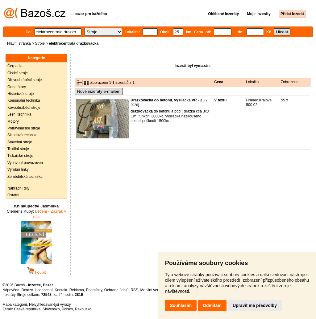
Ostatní (13, 195)
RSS (134, 290)
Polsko (67, 309)
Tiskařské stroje (20, 155)
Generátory (16, 87)
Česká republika (27, 309)
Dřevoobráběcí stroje (24, 80)
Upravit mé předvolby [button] (255, 305)
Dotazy (26, 290)
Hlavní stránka (19, 43)
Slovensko (51, 309)
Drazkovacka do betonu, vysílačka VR (164, 100)
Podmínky (94, 290)
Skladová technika (22, 135)
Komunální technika (23, 100)
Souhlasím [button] (181, 305)
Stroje (39, 43)
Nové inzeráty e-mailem (98, 91)
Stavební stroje (19, 142)
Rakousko (83, 309)
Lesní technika (19, 114)
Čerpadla (15, 66)
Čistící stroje (17, 73)
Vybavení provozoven (25, 163)
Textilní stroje (18, 149)
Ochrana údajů (116, 290)
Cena (218, 82)
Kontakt (61, 290)
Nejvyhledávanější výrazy (50, 304)
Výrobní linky (18, 169)
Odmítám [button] (212, 305)
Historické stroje (20, 94)
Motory (13, 121)
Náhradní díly (18, 188)
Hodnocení (44, 290)
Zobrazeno (289, 82)
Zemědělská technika (24, 176)
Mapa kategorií (14, 304)
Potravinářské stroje (23, 128)
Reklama (76, 290)
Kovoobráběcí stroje (23, 107)
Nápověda (10, 290)
